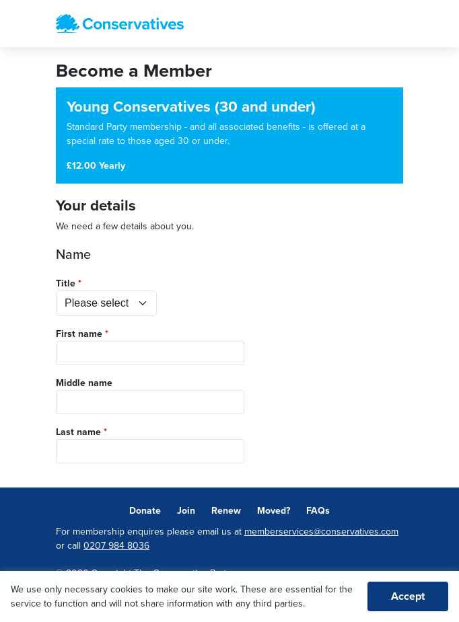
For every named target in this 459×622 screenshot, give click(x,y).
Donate (145, 510)
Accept (408, 596)
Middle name (84, 383)
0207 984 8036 (116, 545)
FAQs (318, 510)
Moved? (273, 510)
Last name (78, 432)
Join (186, 510)
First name (79, 334)
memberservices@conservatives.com (321, 531)
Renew (226, 510)
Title (65, 283)
